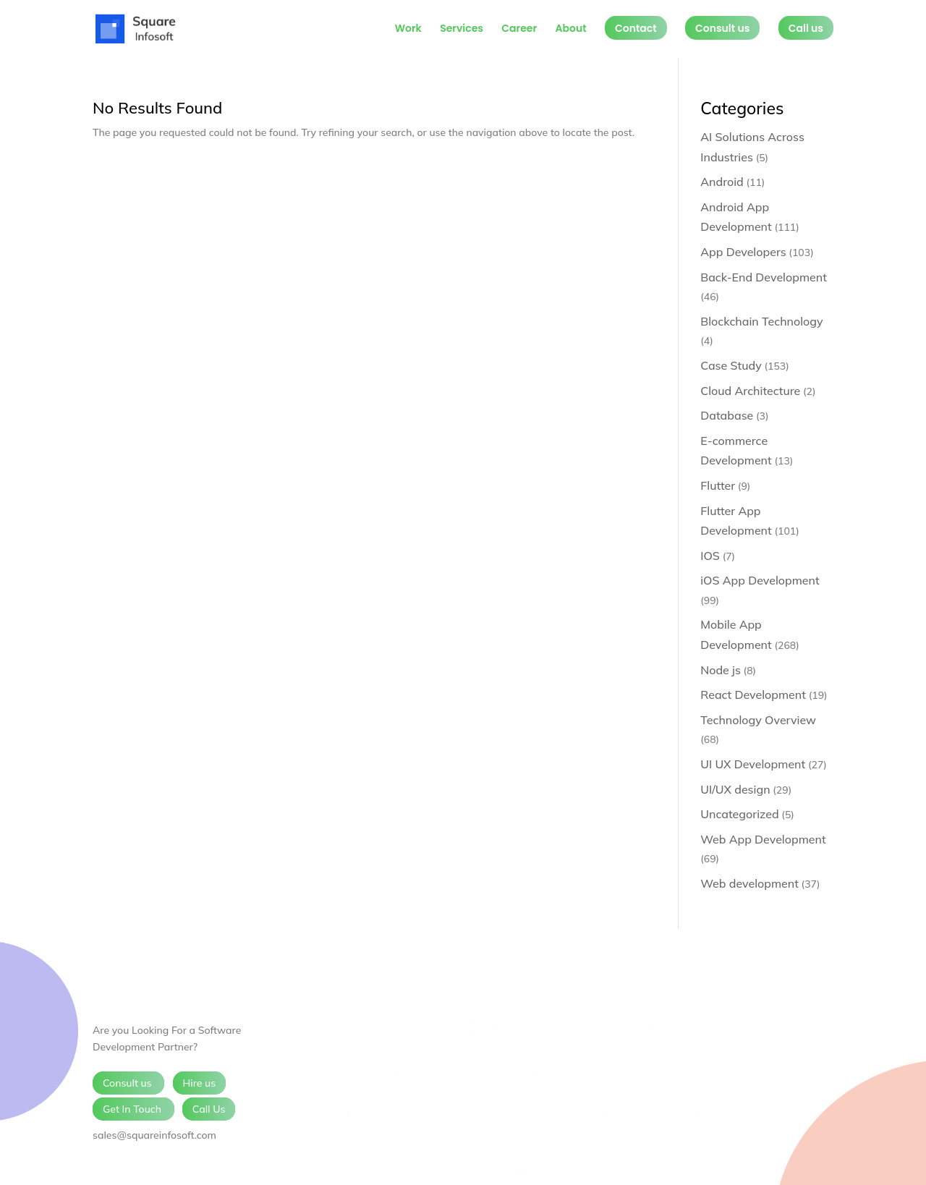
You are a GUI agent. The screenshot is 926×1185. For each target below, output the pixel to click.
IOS (710, 555)
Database (726, 415)
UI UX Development (752, 764)
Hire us (199, 1083)
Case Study (731, 365)
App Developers (743, 252)
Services (461, 29)
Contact (636, 28)
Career (519, 29)
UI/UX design (735, 789)
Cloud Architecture (750, 390)
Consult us (722, 28)
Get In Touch (133, 1109)
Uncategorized (739, 814)
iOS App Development (759, 580)
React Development (753, 694)
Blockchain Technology (761, 321)
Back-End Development (763, 277)
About (570, 29)
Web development (749, 883)
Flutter (717, 485)
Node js (720, 670)
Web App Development (762, 839)
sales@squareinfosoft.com (154, 1135)
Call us (806, 28)
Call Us (209, 1109)
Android (722, 181)
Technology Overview (758, 720)
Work (408, 29)
